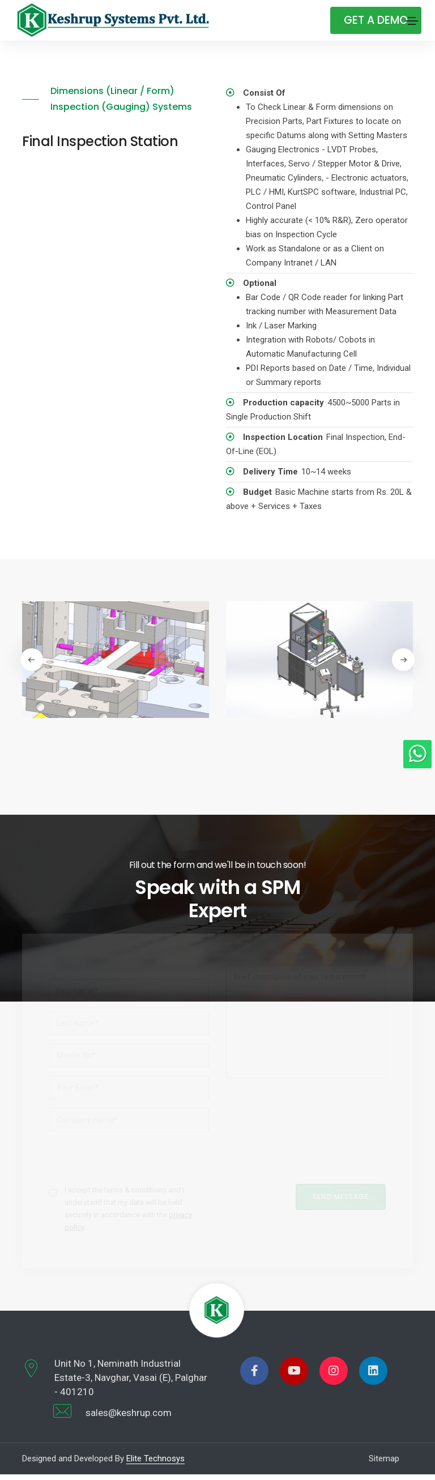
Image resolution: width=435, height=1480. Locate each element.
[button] (404, 659)
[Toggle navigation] (412, 21)
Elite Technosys (155, 1464)
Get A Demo (374, 20)
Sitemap (384, 1464)
